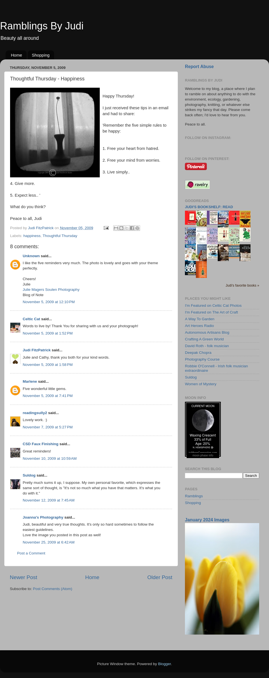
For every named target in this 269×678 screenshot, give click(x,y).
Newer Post (23, 577)
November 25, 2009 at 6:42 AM (49, 542)
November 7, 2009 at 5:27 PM (48, 427)
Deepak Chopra (198, 352)
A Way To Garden (199, 319)
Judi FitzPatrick (37, 350)
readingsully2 (35, 413)
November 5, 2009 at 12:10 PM (49, 302)
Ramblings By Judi (42, 26)
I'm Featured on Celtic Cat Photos (213, 305)
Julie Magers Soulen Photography (51, 289)
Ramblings (194, 496)
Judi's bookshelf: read (209, 207)
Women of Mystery (200, 384)
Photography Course (202, 359)
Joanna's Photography (43, 517)
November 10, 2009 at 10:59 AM (50, 458)
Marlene (30, 381)
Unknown (31, 256)
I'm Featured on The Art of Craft (211, 312)
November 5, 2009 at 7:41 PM (48, 396)
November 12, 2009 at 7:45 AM (49, 500)
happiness (32, 236)
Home (16, 55)
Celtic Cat (31, 319)
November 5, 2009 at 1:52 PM (48, 333)
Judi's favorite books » (242, 285)
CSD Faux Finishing (41, 444)
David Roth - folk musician (207, 346)
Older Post (159, 577)
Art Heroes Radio (199, 326)
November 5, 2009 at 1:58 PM (48, 365)
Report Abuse (199, 66)
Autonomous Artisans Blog (207, 332)
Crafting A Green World (204, 339)
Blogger (164, 664)
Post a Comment (31, 553)
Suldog (29, 475)
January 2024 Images (207, 519)
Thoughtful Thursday (60, 236)
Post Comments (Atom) (52, 589)
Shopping (41, 55)
